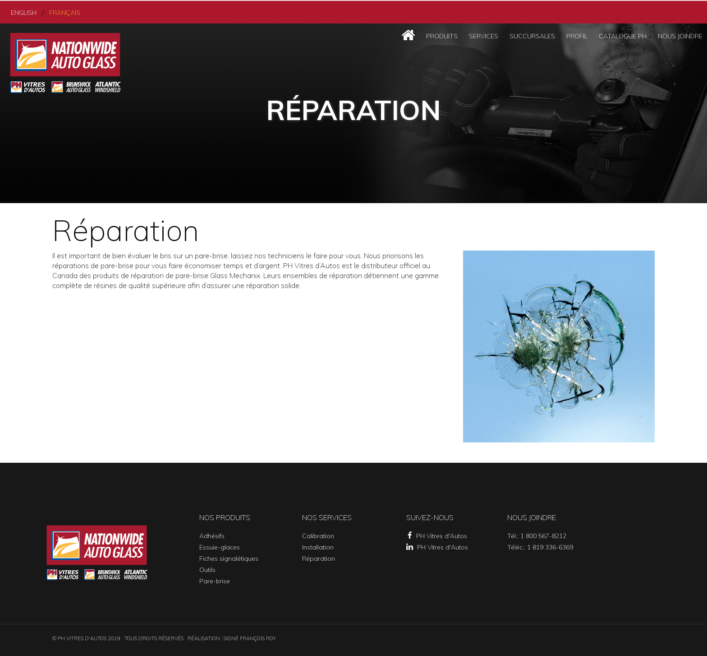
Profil (577, 35)
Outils (207, 569)
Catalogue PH (623, 35)
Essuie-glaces (219, 546)
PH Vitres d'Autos (437, 535)
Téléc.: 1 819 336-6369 (540, 546)
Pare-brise (214, 580)
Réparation (318, 558)
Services (483, 35)
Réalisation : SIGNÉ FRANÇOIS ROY (232, 637)
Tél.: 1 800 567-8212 (536, 535)
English (22, 12)
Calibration (318, 535)
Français (60, 12)
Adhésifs (212, 535)
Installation (318, 546)
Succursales (532, 35)
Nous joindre (680, 35)
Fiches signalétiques (228, 558)
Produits (442, 35)
